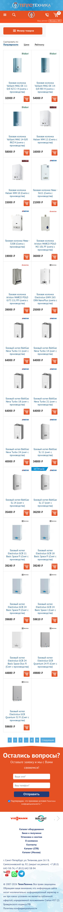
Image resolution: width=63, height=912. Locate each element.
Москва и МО (55, 21)
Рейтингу (39, 44)
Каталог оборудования (31, 829)
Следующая (48, 740)
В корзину (27, 99)
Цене (26, 44)
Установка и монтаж (31, 836)
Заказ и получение (31, 833)
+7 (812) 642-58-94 (25, 868)
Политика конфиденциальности (20, 908)
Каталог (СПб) (31, 848)
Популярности (10, 44)
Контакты (31, 844)
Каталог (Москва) (31, 852)
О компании (31, 840)
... (26, 740)
